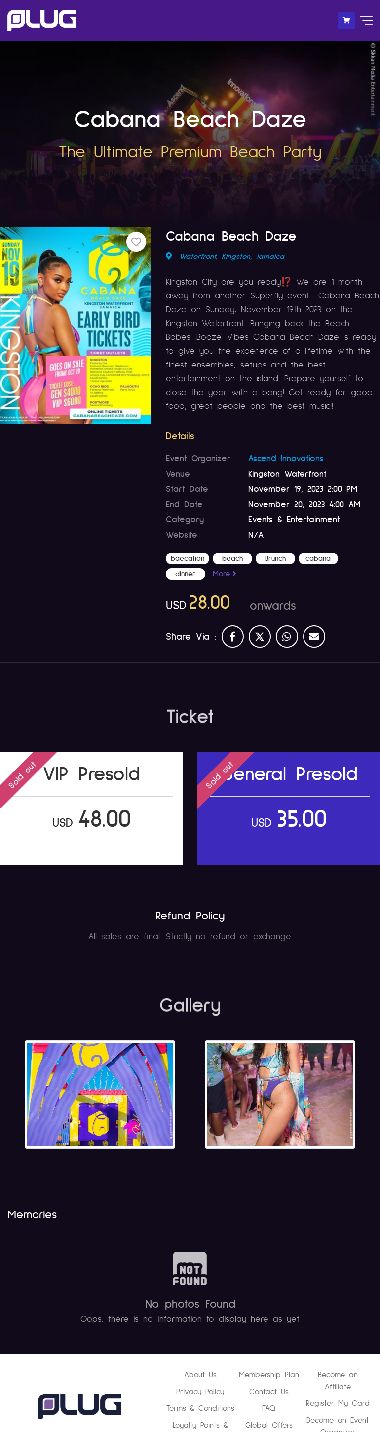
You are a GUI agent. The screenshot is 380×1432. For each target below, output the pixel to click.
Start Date (187, 489)
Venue (178, 473)
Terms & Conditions (200, 1408)
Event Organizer (198, 458)
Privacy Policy (200, 1391)
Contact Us (269, 1391)
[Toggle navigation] (364, 20)
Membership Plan (269, 1374)
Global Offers (269, 1425)
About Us (200, 1374)
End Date (184, 504)
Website (181, 535)
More (222, 573)
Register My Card (338, 1403)
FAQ (268, 1408)
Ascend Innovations (286, 458)
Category (185, 519)
